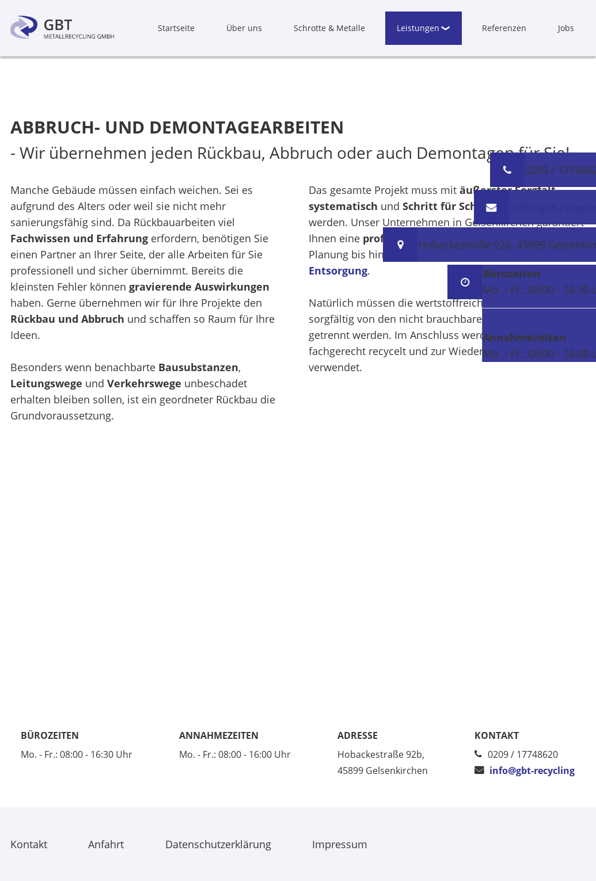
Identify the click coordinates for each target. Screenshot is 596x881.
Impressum (339, 844)
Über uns (244, 27)
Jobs (566, 27)
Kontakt (28, 844)
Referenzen (504, 27)
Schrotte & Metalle (329, 27)
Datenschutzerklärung (218, 844)
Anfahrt (106, 844)
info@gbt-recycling (532, 770)
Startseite (176, 27)
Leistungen (418, 27)
